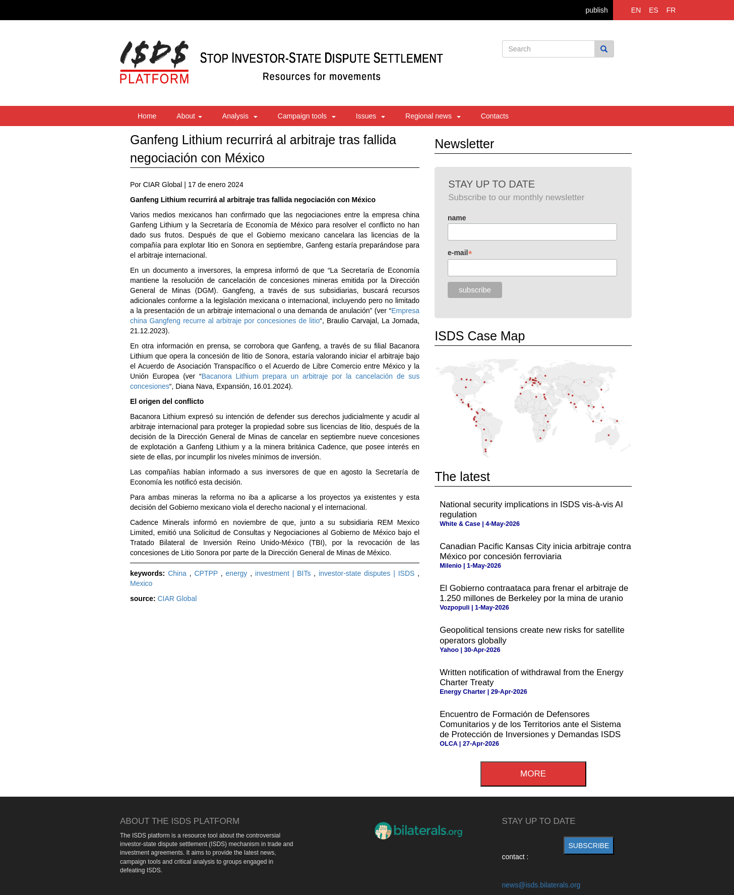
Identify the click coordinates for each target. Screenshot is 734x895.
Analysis (240, 116)
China (178, 573)
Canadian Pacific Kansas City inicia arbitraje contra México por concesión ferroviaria (535, 551)
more (533, 774)
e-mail (460, 253)
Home (147, 116)
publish (596, 10)
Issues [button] (370, 116)
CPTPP (207, 573)
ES (653, 10)
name (457, 218)
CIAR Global (177, 598)
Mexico (141, 583)
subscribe (589, 846)
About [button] (189, 116)
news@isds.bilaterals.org (541, 885)
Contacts (495, 116)
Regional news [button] (433, 116)
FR (671, 10)
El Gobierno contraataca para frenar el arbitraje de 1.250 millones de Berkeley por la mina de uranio (534, 593)
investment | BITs (284, 573)
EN (636, 10)
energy (238, 573)
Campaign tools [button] (307, 116)
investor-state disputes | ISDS (368, 573)
